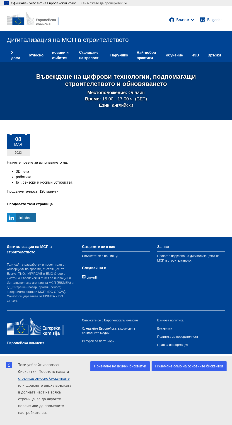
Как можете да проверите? (104, 3)
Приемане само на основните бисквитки (189, 366)
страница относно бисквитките (44, 378)
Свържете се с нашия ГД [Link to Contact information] (100, 256)
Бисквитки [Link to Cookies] (164, 328)
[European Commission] (32, 18)
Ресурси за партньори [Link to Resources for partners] (98, 341)
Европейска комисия (25, 343)
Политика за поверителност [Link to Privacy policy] (177, 336)
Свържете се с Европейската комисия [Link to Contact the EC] (110, 320)
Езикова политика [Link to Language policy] (170, 320)
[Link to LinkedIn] (90, 277)
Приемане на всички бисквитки (120, 366)
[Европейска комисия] (35, 327)
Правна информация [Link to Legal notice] (172, 345)
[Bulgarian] (211, 20)
